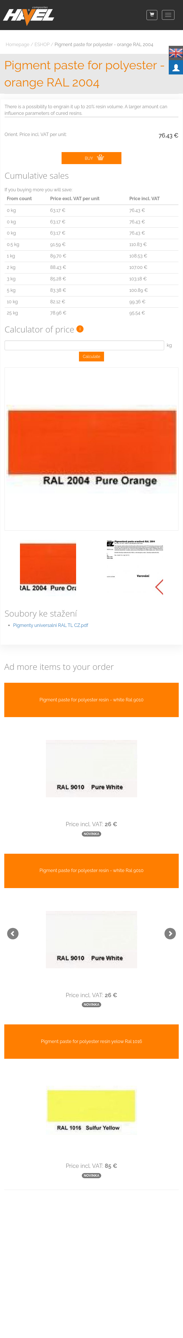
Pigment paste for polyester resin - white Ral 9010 (92, 700)
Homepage (17, 44)
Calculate (91, 356)
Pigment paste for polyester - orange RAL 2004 (104, 44)
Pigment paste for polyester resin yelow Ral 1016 (91, 1041)
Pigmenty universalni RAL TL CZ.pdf (50, 625)
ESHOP (42, 44)
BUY (94, 157)
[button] (10, 930)
